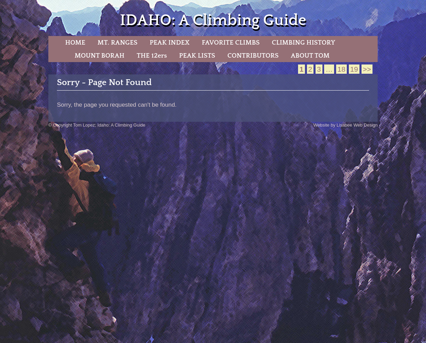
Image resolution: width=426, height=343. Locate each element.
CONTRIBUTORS (253, 55)
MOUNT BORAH (99, 55)
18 (341, 69)
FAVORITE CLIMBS (231, 42)
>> (367, 69)
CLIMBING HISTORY (303, 42)
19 (354, 69)
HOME (75, 42)
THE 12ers (152, 55)
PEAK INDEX (169, 42)
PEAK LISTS (197, 55)
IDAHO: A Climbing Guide (213, 20)
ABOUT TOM (310, 55)
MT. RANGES (117, 42)
